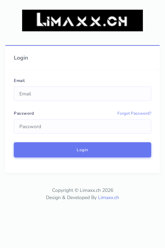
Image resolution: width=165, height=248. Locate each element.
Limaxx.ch (108, 197)
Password (24, 113)
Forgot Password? (134, 113)
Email (19, 80)
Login (82, 150)
